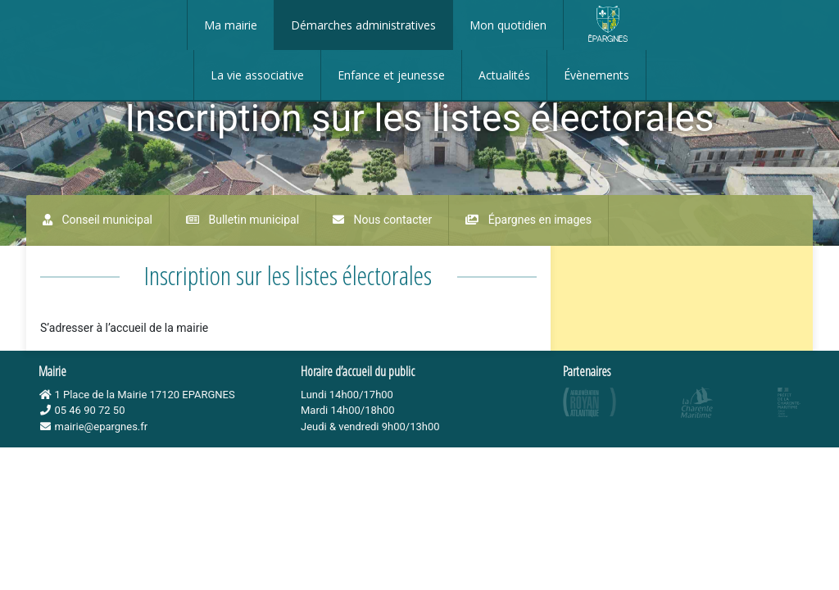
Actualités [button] (504, 75)
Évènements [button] (596, 75)
